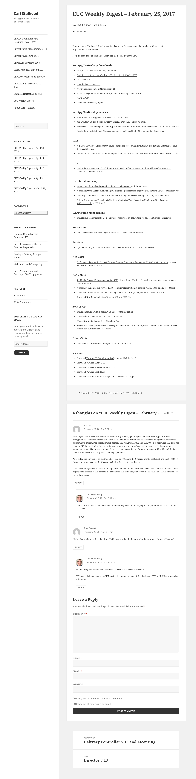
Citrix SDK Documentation (89, 343)
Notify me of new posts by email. (93, 703)
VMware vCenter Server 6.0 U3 (100, 367)
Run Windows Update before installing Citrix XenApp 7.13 (103, 122)
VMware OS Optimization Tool (100, 358)
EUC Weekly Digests (24, 100)
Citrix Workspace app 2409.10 (29, 76)
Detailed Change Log (126, 55)
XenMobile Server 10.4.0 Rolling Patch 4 (104, 292)
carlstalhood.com (101, 55)
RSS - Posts (19, 295)
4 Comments (81, 31)
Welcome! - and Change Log (28, 264)
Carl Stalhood (26, 13)
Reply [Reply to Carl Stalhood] (81, 516)
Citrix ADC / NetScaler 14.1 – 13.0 (28, 85)
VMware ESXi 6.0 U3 (95, 362)
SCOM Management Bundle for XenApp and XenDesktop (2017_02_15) (109, 93)
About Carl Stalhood (24, 107)
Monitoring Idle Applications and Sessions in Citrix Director (104, 186)
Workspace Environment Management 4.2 (96, 89)
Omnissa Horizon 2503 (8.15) (28, 93)
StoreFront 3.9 (83, 79)
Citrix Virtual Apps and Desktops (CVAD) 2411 (26, 40)
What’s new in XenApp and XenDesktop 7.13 (97, 117)
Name (77, 658)
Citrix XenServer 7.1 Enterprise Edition (104, 316)
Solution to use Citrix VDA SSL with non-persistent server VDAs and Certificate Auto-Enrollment (120, 153)
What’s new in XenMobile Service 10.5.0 (95, 288)
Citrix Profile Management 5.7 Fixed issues (96, 218)
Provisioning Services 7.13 (88, 84)
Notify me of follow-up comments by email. (99, 698)
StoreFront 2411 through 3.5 (28, 69)
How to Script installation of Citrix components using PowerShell (106, 131)
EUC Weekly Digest (132, 393)
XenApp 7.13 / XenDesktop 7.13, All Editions (97, 70)
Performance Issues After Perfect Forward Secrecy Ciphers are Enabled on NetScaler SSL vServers (122, 262)
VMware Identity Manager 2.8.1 (101, 376)
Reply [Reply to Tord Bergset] (78, 547)
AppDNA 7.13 (83, 98)
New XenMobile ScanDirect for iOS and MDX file (108, 297)
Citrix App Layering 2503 (27, 62)
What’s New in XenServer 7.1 (90, 321)
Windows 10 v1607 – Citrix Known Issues (95, 145)
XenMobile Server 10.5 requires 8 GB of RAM (97, 280)
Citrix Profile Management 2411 (30, 48)
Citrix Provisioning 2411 (26, 55)
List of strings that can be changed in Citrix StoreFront (102, 232)
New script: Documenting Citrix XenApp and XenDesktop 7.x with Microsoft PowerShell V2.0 (119, 126)
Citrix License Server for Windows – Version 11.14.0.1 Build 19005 (107, 75)
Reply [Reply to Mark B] (78, 483)
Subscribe (21, 352)
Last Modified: (79, 25)
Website (78, 684)
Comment (80, 613)
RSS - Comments (22, 302)
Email (77, 671)
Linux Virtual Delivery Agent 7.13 (92, 102)
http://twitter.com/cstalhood (85, 49)
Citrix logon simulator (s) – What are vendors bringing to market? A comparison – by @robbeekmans (123, 195)
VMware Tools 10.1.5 (95, 372)
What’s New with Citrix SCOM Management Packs (99, 190)
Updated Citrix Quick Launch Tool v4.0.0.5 (96, 247)
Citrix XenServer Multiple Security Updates (96, 312)
